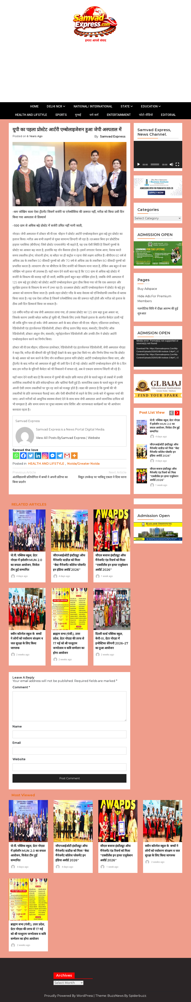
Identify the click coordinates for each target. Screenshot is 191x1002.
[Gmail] (67, 455)
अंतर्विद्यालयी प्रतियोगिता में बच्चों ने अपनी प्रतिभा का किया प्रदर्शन (41, 477)
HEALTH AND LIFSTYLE (31, 115)
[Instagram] (45, 455)
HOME (34, 106)
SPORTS (61, 115)
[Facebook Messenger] (52, 455)
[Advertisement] (97, 71)
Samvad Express (113, 136)
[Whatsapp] (16, 455)
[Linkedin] (38, 455)
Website (94, 438)
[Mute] (171, 164)
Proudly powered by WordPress (69, 996)
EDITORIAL (168, 115)
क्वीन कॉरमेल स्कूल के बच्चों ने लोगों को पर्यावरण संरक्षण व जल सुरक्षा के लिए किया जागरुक (162, 850)
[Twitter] (30, 455)
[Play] (138, 164)
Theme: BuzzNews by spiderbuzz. (121, 996)
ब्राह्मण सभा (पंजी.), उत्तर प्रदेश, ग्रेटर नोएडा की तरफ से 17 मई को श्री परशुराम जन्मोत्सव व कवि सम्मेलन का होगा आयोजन (68, 643)
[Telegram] (60, 455)
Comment (21, 687)
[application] (158, 154)
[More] (74, 455)
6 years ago (35, 136)
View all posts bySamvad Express (60, 438)
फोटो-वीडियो (146, 115)
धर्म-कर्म (94, 115)
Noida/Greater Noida (83, 463)
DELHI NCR (54, 106)
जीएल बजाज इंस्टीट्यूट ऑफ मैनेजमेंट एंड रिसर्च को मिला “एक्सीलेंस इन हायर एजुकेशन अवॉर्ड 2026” (164, 474)
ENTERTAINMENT (119, 115)
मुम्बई (78, 115)
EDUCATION (149, 106)
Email (16, 743)
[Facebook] (23, 455)
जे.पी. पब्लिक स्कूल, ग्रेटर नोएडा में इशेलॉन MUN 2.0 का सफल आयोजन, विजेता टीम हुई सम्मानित (165, 426)
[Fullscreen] (177, 164)
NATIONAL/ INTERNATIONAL (93, 106)
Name (17, 726)
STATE (125, 106)
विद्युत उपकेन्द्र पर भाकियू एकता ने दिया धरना (98, 474)
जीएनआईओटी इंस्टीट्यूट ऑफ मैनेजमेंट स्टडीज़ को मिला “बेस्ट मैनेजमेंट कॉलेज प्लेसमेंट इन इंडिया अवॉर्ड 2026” (164, 450)
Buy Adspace (147, 289)
